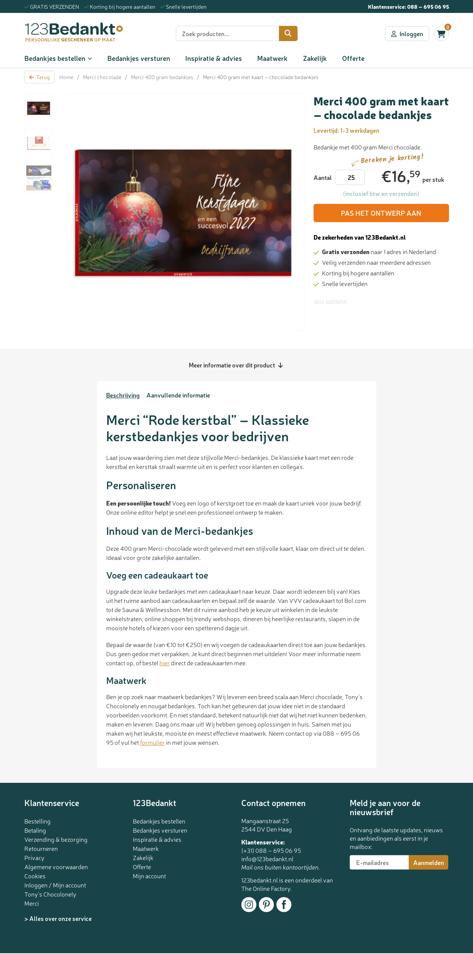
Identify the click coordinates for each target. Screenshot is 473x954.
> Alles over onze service (58, 918)
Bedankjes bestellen (54, 57)
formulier (152, 742)
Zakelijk (315, 57)
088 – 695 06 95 (428, 6)
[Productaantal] (350, 177)
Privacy (34, 857)
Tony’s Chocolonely (50, 894)
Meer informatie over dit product (236, 365)
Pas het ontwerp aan (381, 213)
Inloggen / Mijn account (55, 885)
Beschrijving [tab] (123, 395)
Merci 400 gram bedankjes (162, 76)
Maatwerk (272, 57)
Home (66, 76)
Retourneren (41, 848)
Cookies (35, 875)
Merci (31, 903)
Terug (39, 76)
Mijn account (149, 875)
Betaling (35, 830)
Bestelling (37, 821)
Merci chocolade (102, 76)
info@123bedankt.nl (267, 858)
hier (164, 662)
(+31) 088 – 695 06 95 (271, 850)
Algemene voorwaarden (56, 866)
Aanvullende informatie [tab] (178, 395)
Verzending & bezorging (56, 839)
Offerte (353, 57)
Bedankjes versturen (138, 57)
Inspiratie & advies (213, 57)
